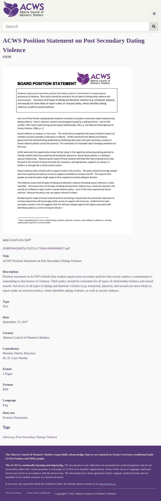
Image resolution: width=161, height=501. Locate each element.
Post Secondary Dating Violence (36, 437)
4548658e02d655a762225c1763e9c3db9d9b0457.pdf (36, 248)
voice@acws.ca (107, 483)
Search (153, 26)
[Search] (76, 26)
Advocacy (9, 437)
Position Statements (15, 417)
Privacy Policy (13, 492)
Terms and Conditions (38, 492)
